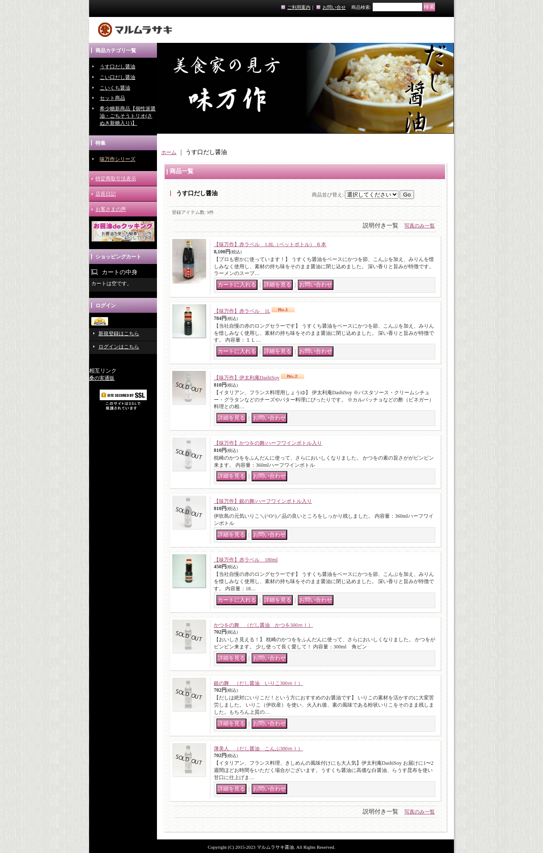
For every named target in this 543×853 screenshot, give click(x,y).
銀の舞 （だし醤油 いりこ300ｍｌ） (258, 683)
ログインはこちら (118, 347)
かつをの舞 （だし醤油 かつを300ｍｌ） (263, 625)
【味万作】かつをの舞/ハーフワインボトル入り (268, 443)
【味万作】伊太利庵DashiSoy (247, 378)
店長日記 (105, 194)
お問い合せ (334, 7)
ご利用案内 (299, 7)
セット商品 (112, 98)
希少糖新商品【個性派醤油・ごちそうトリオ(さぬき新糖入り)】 (128, 116)
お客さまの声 (110, 209)
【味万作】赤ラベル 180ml (246, 560)
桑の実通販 (102, 378)
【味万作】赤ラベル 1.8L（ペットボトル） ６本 (270, 244)
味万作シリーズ (117, 159)
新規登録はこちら (118, 334)
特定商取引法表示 (115, 179)
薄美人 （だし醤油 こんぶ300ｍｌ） (258, 749)
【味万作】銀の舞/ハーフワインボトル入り (263, 501)
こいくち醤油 (115, 88)
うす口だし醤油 (117, 67)
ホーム (168, 152)
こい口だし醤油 (117, 77)
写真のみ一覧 (419, 226)
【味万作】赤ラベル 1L (242, 311)
